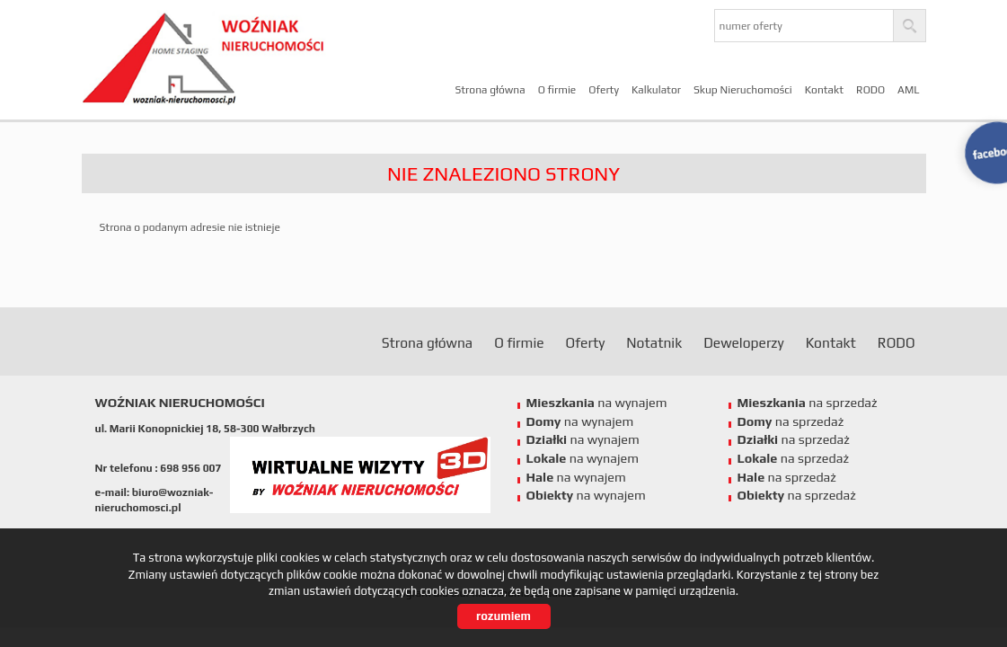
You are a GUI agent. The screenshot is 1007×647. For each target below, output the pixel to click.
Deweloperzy (743, 342)
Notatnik (654, 342)
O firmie (557, 90)
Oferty (603, 90)
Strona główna (490, 90)
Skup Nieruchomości (742, 90)
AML (908, 90)
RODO (870, 90)
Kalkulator (656, 90)
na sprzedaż (808, 402)
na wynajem (596, 402)
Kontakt (824, 90)
